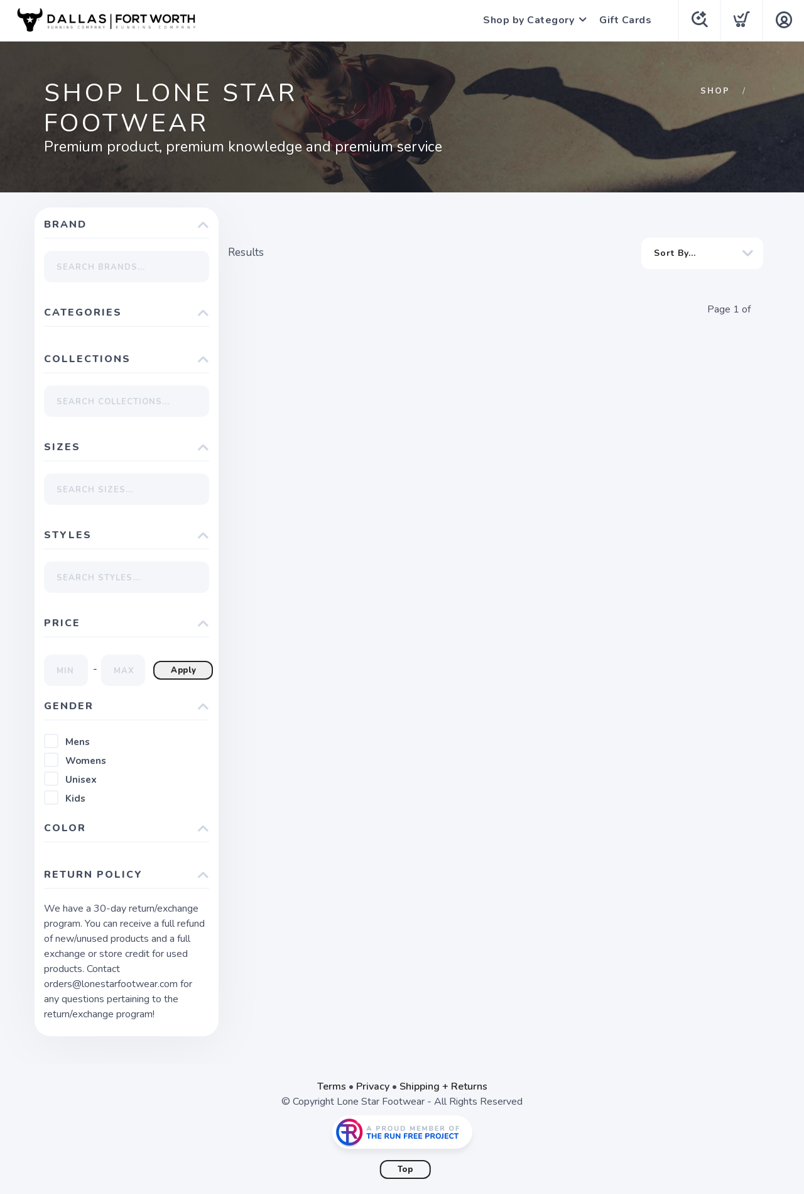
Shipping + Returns (443, 1086)
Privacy (372, 1086)
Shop (715, 91)
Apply (184, 670)
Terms (331, 1086)
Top (405, 1169)
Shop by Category (528, 20)
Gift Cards (625, 20)
